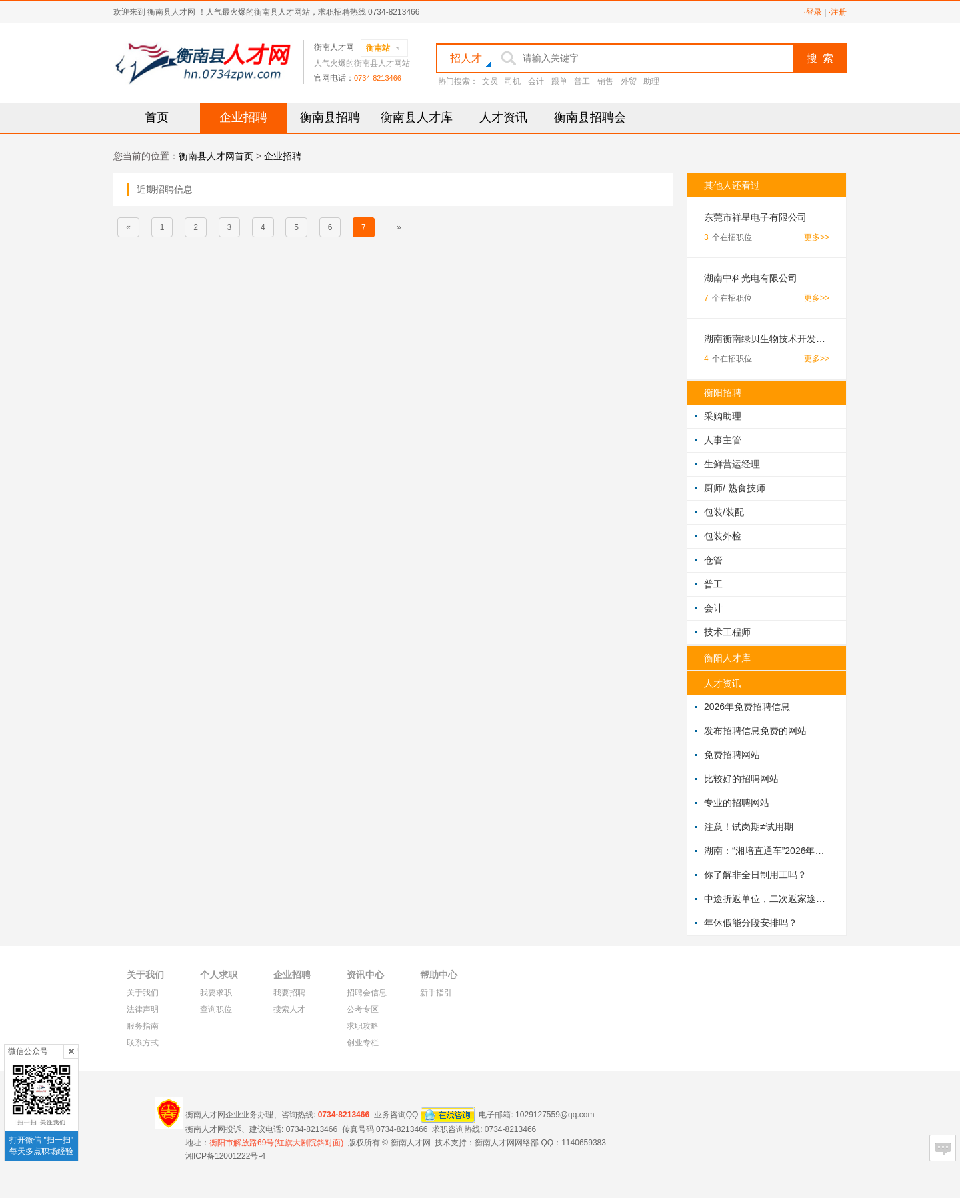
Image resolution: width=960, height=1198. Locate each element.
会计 (536, 81)
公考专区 (363, 1009)
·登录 (813, 12)
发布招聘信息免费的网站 (755, 730)
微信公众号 (28, 1051)
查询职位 (216, 1009)
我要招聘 (289, 992)
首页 (157, 117)
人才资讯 (503, 117)
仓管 (713, 560)
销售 (605, 81)
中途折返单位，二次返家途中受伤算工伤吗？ (766, 898)
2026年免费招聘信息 (747, 706)
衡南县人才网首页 (216, 156)
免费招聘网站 (732, 754)
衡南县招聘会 (590, 117)
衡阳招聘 (722, 392)
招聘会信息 (367, 992)
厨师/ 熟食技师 (734, 488)
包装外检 (722, 536)
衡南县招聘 (330, 117)
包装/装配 (724, 512)
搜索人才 (289, 1009)
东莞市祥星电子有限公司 (755, 217)
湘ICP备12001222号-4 (225, 1156)
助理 (651, 81)
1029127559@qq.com (554, 1114)
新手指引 (436, 992)
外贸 (629, 81)
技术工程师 (727, 632)
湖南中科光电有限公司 (750, 278)
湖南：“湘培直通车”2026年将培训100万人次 (766, 850)
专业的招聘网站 (736, 802)
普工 (582, 81)
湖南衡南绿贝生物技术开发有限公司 (766, 338)
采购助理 (722, 416)
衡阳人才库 (727, 658)
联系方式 (143, 1042)
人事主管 (722, 440)
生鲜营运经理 (732, 464)
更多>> (816, 237)
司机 (513, 81)
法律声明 (143, 1009)
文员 (490, 81)
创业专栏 (363, 1042)
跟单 (559, 81)
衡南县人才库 (417, 117)
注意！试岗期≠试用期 (748, 826)
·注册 (838, 12)
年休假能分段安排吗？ (750, 922)
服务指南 (143, 1026)
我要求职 (216, 992)
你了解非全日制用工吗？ (755, 874)
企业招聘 (243, 117)
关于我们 (143, 992)
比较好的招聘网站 (741, 778)
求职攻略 (363, 1026)
